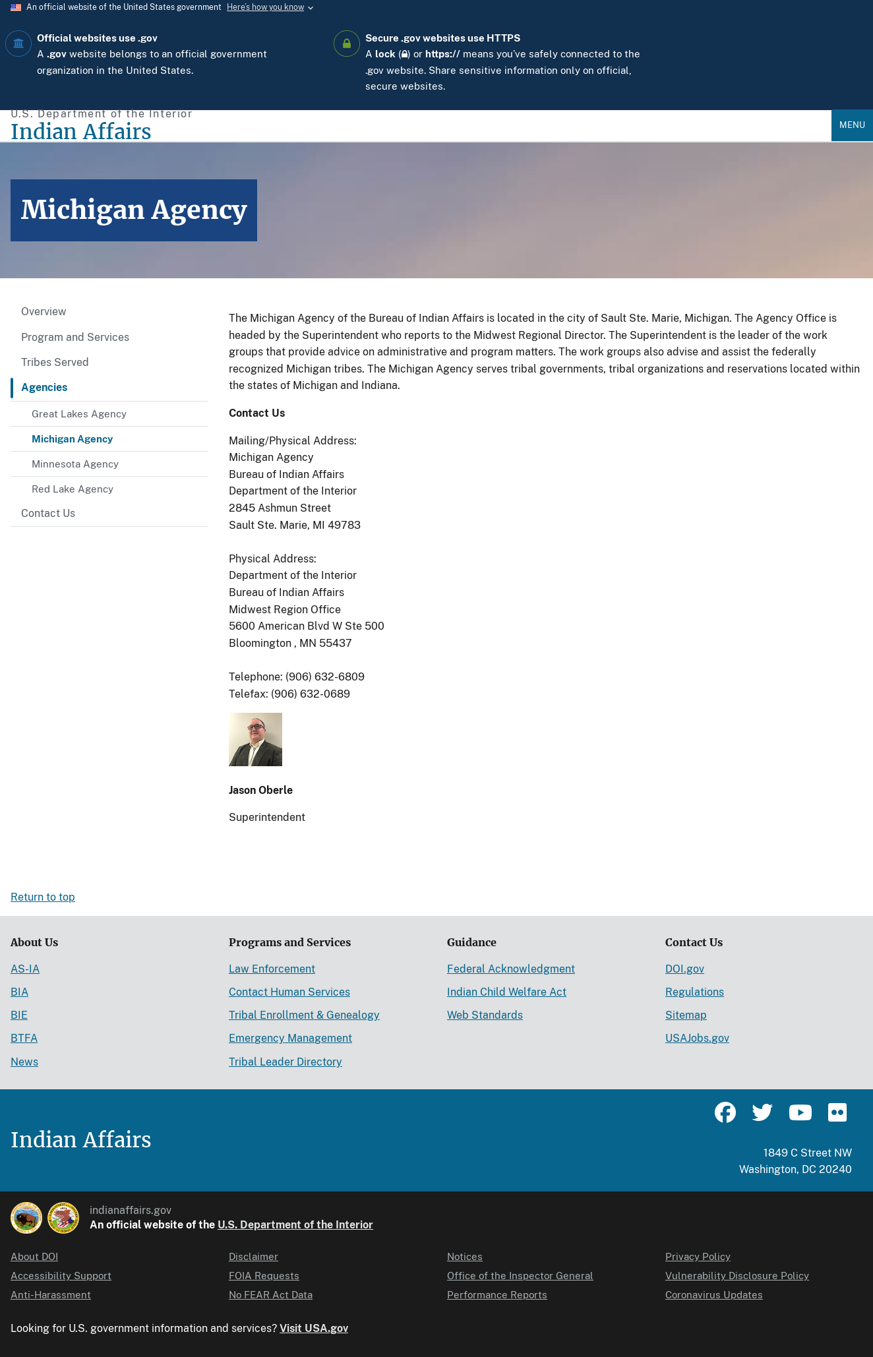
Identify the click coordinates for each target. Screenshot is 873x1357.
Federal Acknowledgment (511, 969)
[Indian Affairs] (421, 132)
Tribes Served (55, 362)
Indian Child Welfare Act (506, 992)
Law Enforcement (272, 969)
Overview (44, 311)
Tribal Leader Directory (285, 1062)
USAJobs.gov (697, 1038)
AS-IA (25, 969)
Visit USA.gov (314, 1328)
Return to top (43, 897)
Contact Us (48, 513)
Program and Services (75, 337)
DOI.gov (684, 969)
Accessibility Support (61, 1275)
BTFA (24, 1038)
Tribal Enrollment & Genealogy (304, 1015)
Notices (465, 1256)
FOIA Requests (264, 1275)
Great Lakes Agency (79, 413)
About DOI (34, 1256)
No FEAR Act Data (271, 1294)
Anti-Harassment (51, 1294)
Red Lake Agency (72, 489)
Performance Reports (497, 1294)
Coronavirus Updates (714, 1294)
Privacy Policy (698, 1256)
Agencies (44, 387)
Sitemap (686, 1015)
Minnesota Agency (75, 463)
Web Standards (485, 1015)
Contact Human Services (289, 992)
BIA (19, 992)
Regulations (694, 992)
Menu (852, 125)
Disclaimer (253, 1256)
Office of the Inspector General (520, 1275)
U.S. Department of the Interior (295, 1225)
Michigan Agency (72, 438)
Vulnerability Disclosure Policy (737, 1275)
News (24, 1062)
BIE (19, 1015)
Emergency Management (290, 1038)
